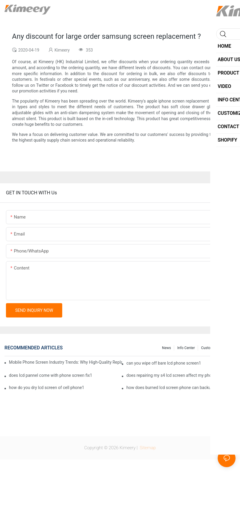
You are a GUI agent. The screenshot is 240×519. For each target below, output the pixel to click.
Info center (186, 348)
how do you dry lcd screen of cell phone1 (46, 387)
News (166, 348)
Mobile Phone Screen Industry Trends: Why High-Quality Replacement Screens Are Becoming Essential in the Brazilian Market (65, 362)
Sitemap (147, 447)
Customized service (217, 348)
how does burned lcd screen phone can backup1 (171, 387)
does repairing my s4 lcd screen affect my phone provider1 (180, 375)
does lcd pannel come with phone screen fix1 (50, 375)
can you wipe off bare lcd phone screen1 (163, 363)
